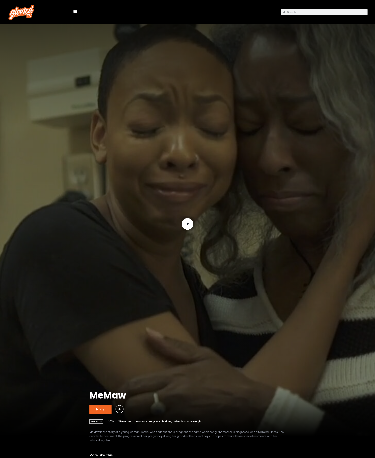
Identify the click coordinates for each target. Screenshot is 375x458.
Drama (140, 421)
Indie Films (179, 421)
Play (100, 409)
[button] (75, 11)
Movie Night (194, 421)
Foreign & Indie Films (158, 421)
